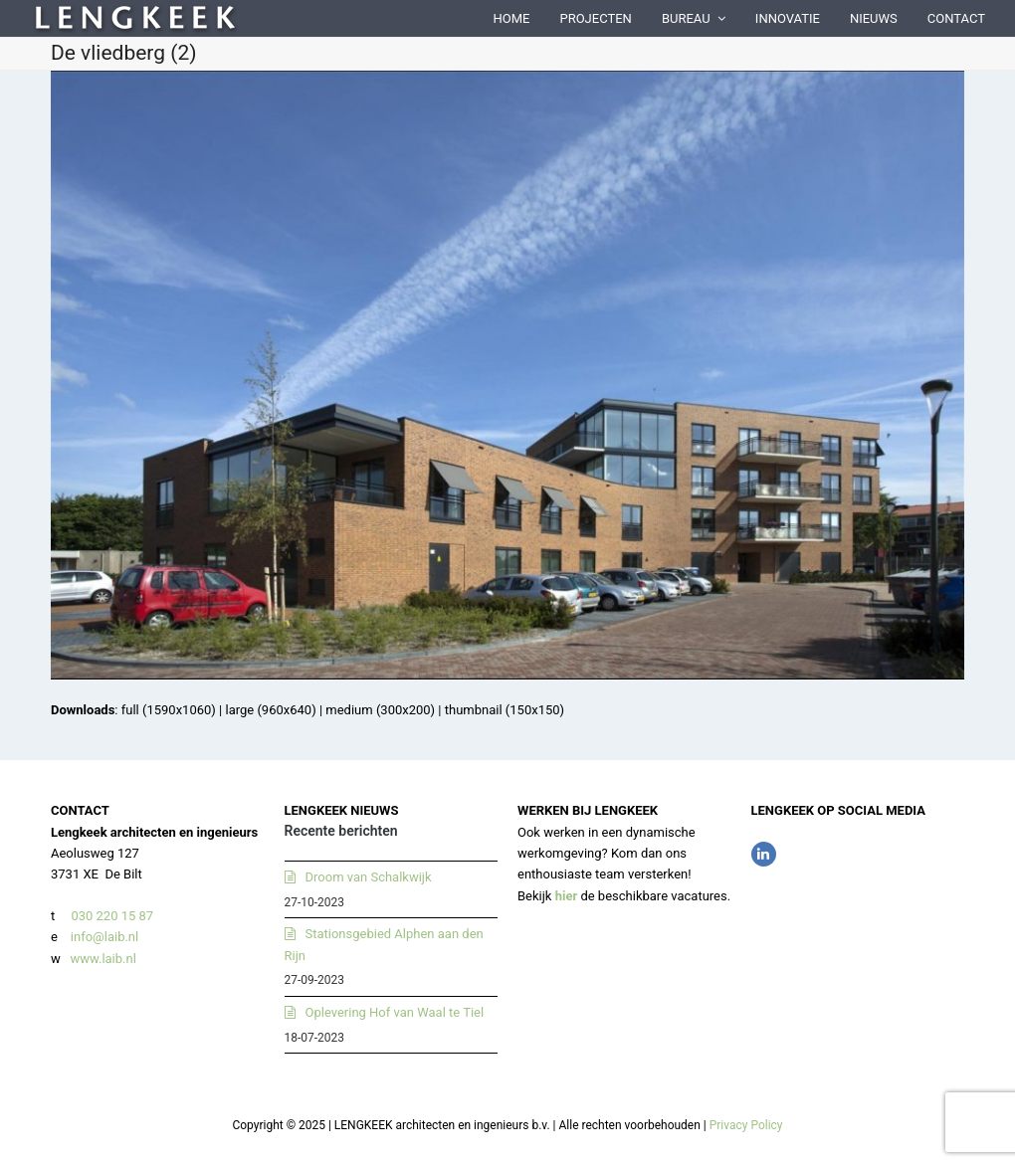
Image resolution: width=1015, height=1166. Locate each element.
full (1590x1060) (168, 709)
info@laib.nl (104, 936)
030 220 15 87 (112, 915)
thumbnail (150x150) (504, 709)
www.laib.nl (101, 958)
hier (566, 895)
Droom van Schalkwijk (368, 877)
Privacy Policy (746, 1125)
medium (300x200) (380, 709)
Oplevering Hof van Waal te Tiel (395, 1012)
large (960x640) (270, 709)
